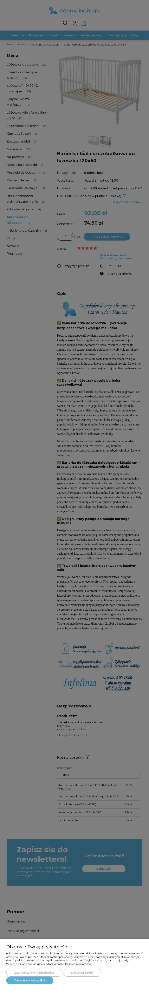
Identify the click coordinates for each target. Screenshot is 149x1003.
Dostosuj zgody (82, 972)
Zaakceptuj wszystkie (29, 980)
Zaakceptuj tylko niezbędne (34, 972)
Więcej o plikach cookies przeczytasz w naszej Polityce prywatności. (49, 963)
